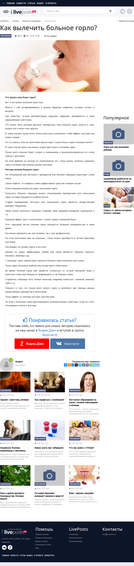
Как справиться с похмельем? (49, 399)
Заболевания (6, 36)
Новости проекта (75, 538)
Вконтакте (49, 335)
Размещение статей (43, 544)
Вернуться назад (125, 21)
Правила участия (42, 534)
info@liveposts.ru (109, 534)
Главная (9, 3)
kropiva (53, 36)
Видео (40, 3)
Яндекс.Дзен (47, 330)
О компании (73, 534)
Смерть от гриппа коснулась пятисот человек (118, 211)
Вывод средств (41, 541)
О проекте (50, 3)
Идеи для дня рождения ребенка (116, 148)
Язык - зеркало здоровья (81, 493)
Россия (106, 206)
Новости (21, 3)
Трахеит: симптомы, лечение (14, 399)
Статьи (31, 3)
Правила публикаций (43, 538)
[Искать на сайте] (79, 11)
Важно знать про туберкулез (49, 447)
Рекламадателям (75, 541)
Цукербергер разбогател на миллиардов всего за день (117, 180)
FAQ (37, 548)
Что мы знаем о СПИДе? (81, 447)
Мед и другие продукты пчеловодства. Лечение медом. (12, 496)
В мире (106, 174)
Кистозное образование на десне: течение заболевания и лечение (83, 402)
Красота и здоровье (31, 21)
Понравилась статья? (49, 320)
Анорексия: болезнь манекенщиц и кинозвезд (12, 449)
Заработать (49, 555)
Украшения (108, 143)
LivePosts (4, 21)
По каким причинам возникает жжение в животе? (49, 494)
